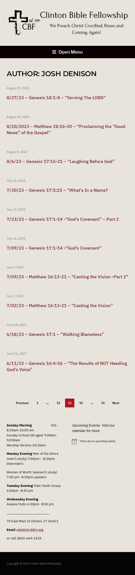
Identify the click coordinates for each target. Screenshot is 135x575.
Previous (22, 403)
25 (103, 403)
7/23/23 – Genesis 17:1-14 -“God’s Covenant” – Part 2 (63, 219)
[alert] (100, 441)
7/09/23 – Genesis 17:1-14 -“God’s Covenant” (54, 248)
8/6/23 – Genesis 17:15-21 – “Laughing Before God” (61, 161)
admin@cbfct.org (30, 530)
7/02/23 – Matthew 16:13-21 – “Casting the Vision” (60, 305)
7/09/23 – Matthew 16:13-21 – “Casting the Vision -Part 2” (67, 277)
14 (81, 403)
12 (58, 403)
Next (115, 403)
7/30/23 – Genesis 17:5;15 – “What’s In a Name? (57, 190)
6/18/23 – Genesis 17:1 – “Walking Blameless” (55, 334)
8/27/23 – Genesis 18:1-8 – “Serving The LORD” (56, 98)
